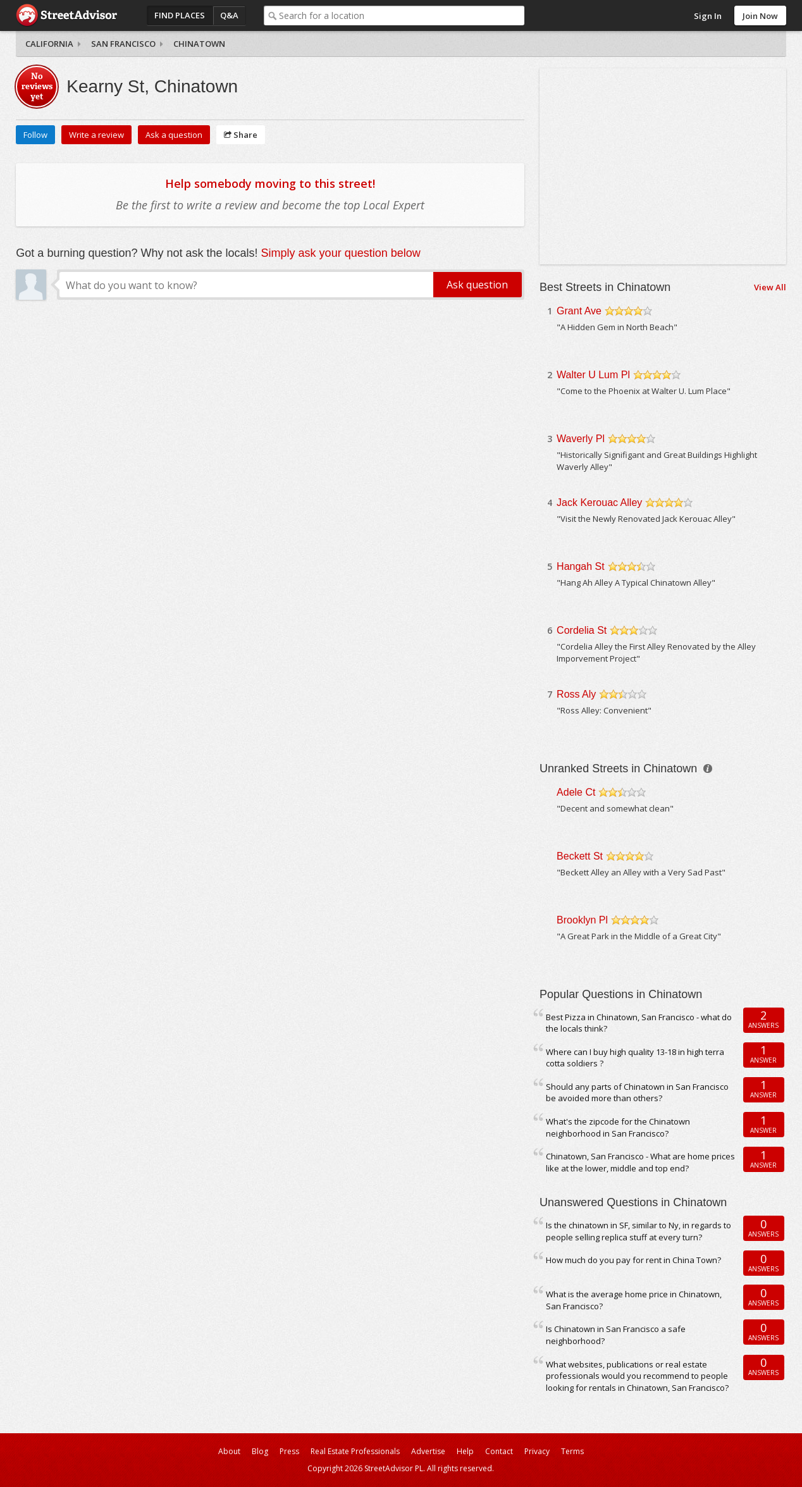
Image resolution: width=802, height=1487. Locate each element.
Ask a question (173, 134)
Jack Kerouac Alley (599, 502)
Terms (572, 1451)
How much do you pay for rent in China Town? (633, 1260)
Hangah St (581, 566)
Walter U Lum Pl (593, 374)
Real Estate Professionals (355, 1451)
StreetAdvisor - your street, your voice (66, 15)
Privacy (537, 1451)
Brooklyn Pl (582, 920)
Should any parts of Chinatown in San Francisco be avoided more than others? (637, 1092)
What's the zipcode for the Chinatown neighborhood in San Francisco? (618, 1127)
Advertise (428, 1451)
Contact (499, 1451)
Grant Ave (579, 310)
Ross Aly (576, 694)
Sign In (708, 16)
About (229, 1451)
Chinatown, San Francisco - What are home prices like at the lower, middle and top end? (640, 1162)
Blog (260, 1451)
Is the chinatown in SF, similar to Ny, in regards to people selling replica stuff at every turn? (638, 1231)
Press (289, 1451)
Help (465, 1451)
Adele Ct (576, 792)
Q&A (229, 15)
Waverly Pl (581, 438)
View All (770, 287)
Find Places (179, 15)
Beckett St (580, 856)
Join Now (760, 16)
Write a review (96, 134)
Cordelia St (582, 630)
